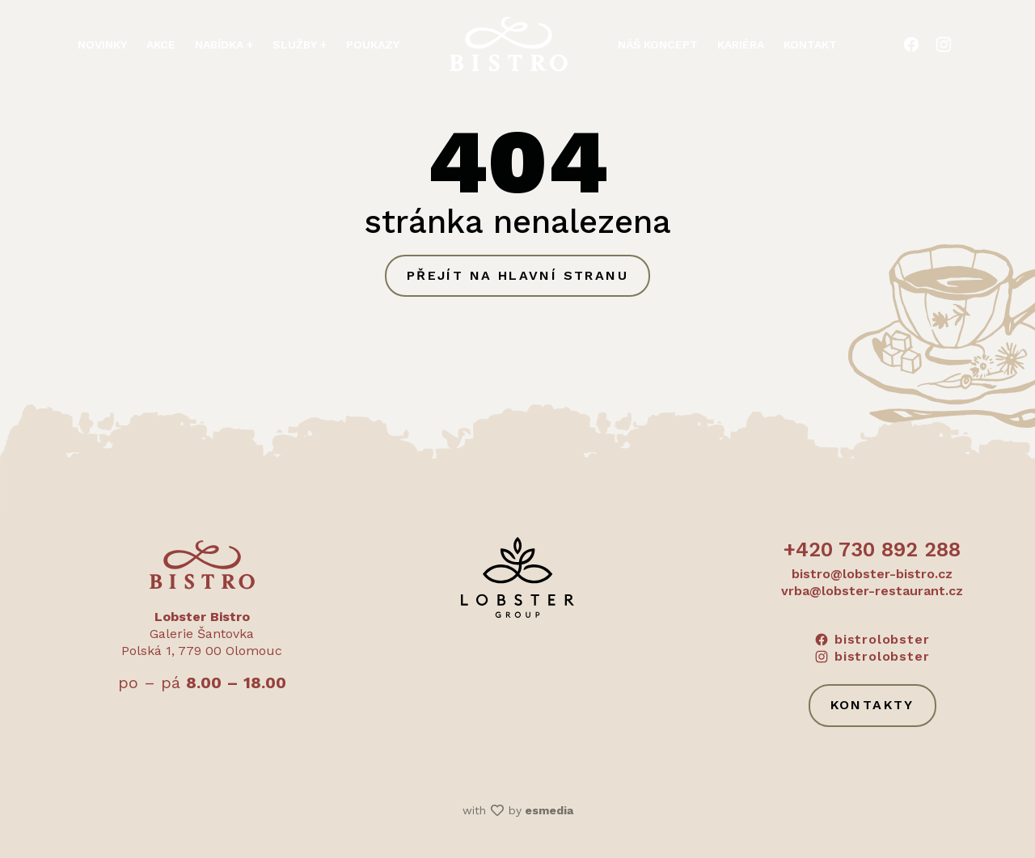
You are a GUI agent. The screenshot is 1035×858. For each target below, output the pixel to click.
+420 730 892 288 (872, 549)
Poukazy (372, 42)
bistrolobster (872, 639)
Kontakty (872, 704)
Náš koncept (658, 42)
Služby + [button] (299, 42)
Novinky (102, 42)
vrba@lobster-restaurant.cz (872, 590)
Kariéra (740, 42)
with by (518, 810)
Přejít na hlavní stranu (517, 275)
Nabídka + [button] (224, 42)
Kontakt (810, 42)
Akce (160, 42)
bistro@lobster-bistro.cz (872, 573)
